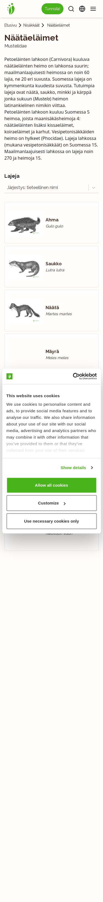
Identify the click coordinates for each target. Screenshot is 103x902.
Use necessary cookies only (51, 520)
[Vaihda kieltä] (82, 8)
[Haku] (71, 8)
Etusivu (10, 25)
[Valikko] (93, 8)
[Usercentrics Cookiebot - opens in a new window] (73, 376)
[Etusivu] (11, 8)
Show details (73, 467)
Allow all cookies (51, 485)
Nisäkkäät (31, 25)
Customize (51, 503)
